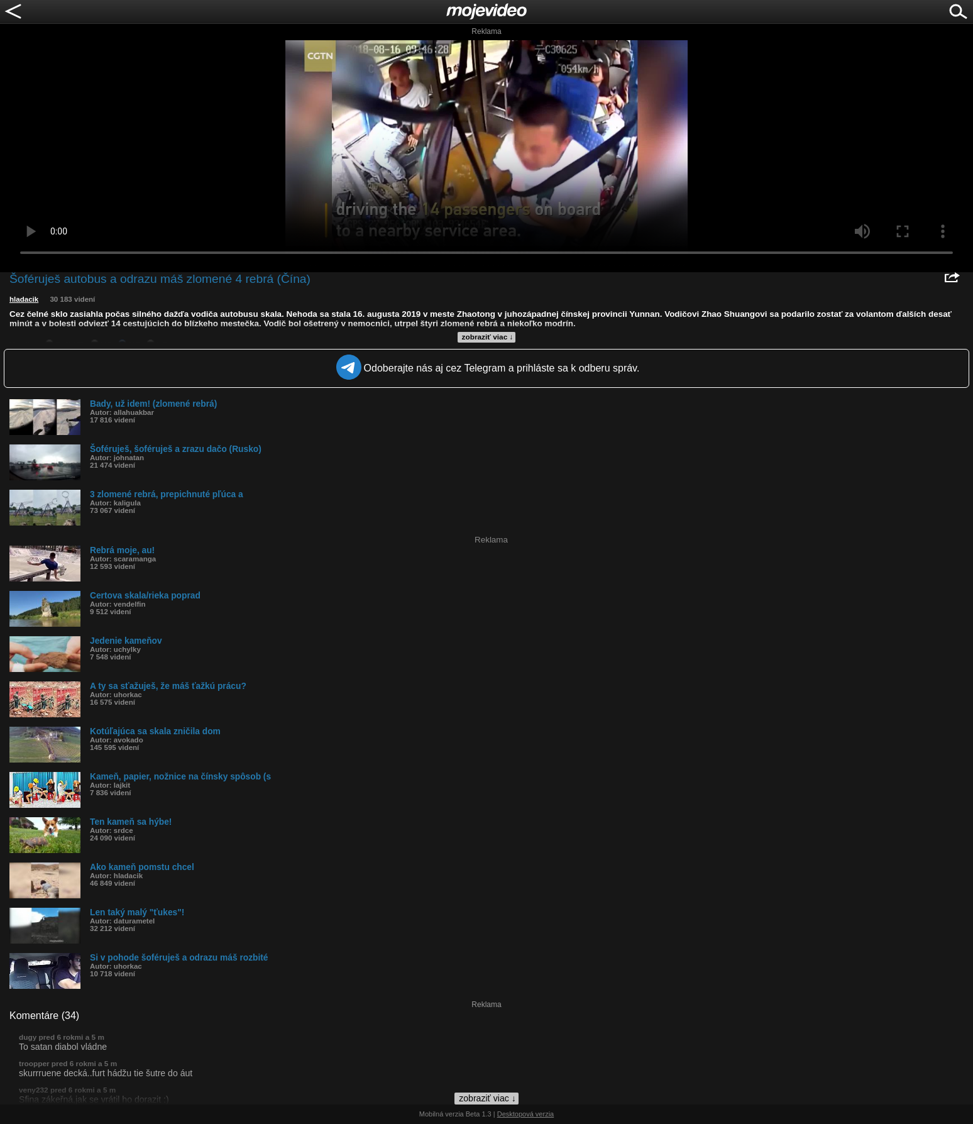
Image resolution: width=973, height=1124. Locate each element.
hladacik (23, 299)
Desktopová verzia (525, 1114)
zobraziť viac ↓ (488, 337)
